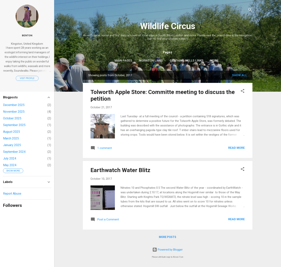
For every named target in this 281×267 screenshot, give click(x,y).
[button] (242, 92)
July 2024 (9, 158)
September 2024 (14, 152)
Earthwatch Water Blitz (120, 170)
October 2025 (12, 118)
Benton (27, 35)
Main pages (123, 60)
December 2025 (14, 105)
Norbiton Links (151, 60)
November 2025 (14, 111)
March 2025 (11, 138)
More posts (167, 237)
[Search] (250, 10)
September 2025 (14, 125)
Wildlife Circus (167, 26)
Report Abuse (12, 193)
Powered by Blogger (167, 249)
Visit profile (27, 78)
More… (215, 60)
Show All (239, 75)
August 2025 (11, 132)
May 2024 (9, 165)
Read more (236, 148)
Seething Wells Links (186, 60)
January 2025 (12, 145)
